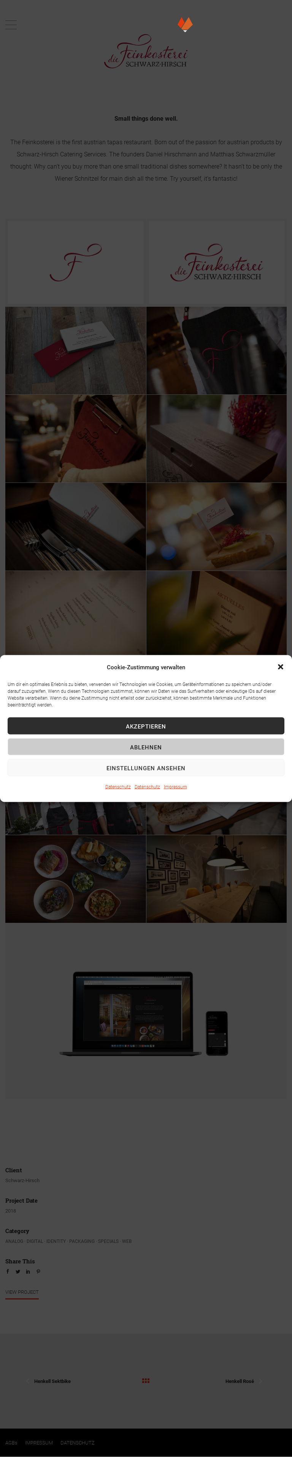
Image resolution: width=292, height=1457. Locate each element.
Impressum (175, 787)
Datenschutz (118, 787)
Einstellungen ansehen (146, 767)
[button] (280, 667)
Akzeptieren (146, 726)
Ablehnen (146, 747)
